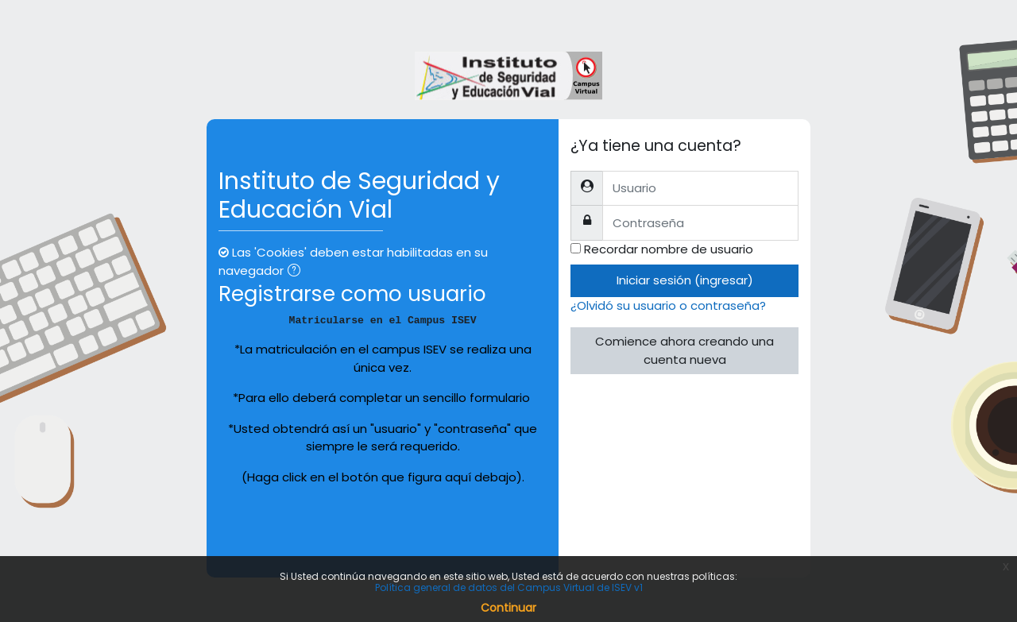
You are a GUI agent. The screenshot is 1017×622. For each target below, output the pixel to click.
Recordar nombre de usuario (668, 249)
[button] (297, 272)
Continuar (508, 608)
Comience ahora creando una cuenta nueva (684, 350)
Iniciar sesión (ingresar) (685, 280)
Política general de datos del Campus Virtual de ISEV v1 (509, 587)
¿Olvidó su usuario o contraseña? (668, 305)
